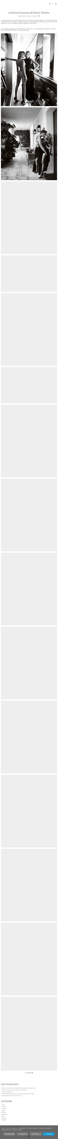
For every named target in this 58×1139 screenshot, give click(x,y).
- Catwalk (3, 1112)
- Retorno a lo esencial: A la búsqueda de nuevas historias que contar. (18, 1088)
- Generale (3, 1106)
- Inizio (3, 1105)
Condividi (29, 1073)
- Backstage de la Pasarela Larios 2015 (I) (11, 1095)
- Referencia (4, 1114)
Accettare (48, 1134)
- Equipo (3, 1110)
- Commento (35, 16)
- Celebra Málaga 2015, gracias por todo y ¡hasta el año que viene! (17, 1093)
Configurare (22, 1134)
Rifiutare (36, 1134)
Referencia (28, 16)
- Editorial (3, 1108)
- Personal (3, 1118)
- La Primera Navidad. (6, 1092)
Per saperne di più (9, 1134)
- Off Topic (4, 1120)
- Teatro (3, 1116)
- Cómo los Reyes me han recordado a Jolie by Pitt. (14, 1090)
